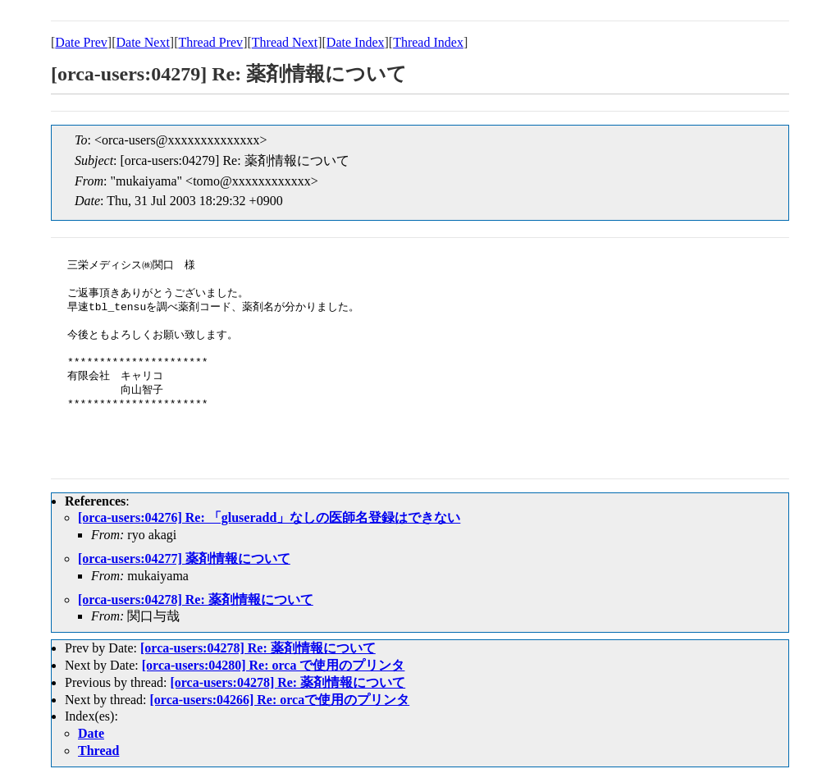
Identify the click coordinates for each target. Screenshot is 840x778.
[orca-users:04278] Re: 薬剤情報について (195, 599)
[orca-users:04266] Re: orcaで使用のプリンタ (280, 700)
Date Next (143, 42)
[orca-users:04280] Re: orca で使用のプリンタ (273, 665)
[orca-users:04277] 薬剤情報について (184, 558)
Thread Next (284, 42)
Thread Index (428, 42)
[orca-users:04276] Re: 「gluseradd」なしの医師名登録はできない (269, 517)
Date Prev (81, 42)
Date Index (355, 42)
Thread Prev (210, 42)
